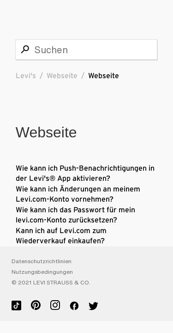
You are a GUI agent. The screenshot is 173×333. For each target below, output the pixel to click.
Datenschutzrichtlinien (42, 261)
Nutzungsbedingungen (42, 272)
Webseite (62, 76)
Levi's (26, 76)
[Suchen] (86, 49)
